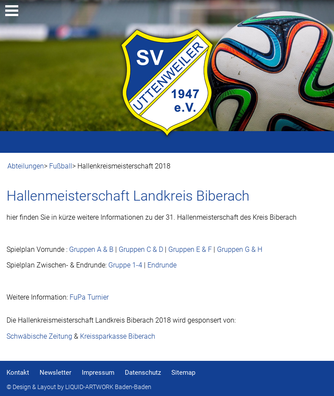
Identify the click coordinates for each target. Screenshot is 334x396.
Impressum (98, 372)
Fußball (60, 166)
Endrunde (162, 265)
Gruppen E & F (190, 249)
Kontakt (18, 372)
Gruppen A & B (91, 249)
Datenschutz (143, 372)
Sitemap (183, 372)
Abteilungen (25, 166)
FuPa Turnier (89, 297)
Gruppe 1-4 (125, 265)
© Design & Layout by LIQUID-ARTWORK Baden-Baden (79, 387)
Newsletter (55, 372)
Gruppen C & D (141, 249)
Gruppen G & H (239, 249)
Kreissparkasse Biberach (117, 336)
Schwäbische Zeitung (39, 336)
